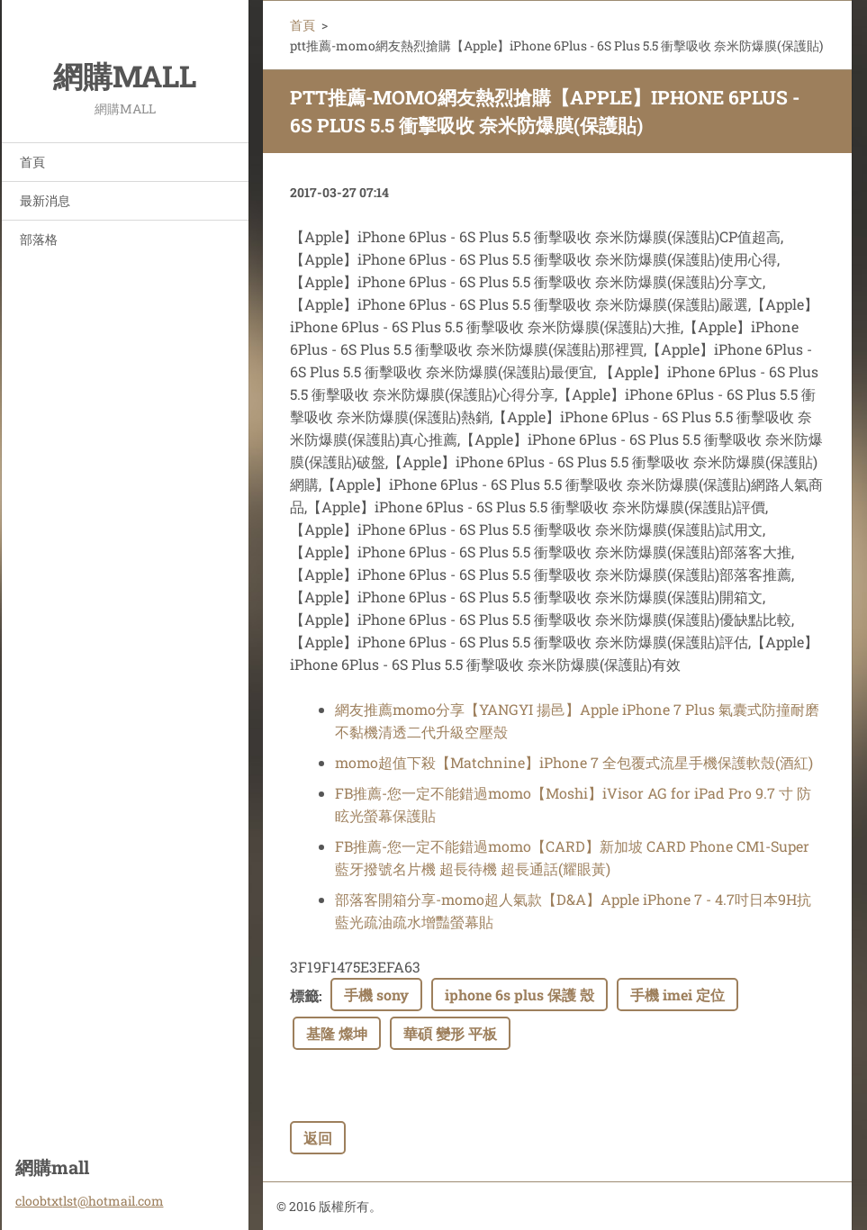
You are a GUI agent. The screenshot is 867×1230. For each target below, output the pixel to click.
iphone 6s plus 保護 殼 (519, 994)
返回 (317, 1137)
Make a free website (676, 1207)
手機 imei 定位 (677, 994)
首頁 (32, 161)
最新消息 (45, 200)
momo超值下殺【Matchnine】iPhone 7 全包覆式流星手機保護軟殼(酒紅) (574, 762)
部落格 (39, 239)
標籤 (304, 995)
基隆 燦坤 (336, 1033)
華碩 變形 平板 (450, 1033)
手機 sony (376, 994)
